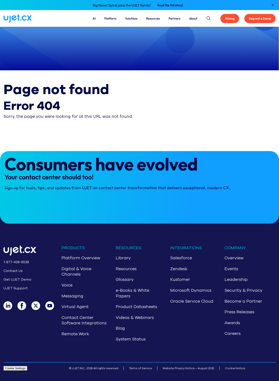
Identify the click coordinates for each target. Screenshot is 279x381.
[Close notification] (273, 5)
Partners (174, 18)
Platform (110, 18)
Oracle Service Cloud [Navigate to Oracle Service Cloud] (191, 301)
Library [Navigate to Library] (123, 258)
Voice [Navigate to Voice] (67, 285)
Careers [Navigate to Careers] (233, 333)
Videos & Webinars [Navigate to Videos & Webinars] (135, 317)
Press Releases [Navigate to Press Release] (239, 312)
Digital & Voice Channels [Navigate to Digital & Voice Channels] (76, 271)
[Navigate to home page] (22, 18)
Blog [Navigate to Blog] (120, 328)
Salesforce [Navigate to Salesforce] (181, 258)
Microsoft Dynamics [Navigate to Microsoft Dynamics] (190, 290)
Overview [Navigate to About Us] (234, 258)
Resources (153, 18)
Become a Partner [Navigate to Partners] (243, 301)
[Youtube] (52, 306)
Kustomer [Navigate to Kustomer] (180, 279)
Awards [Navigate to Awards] (232, 323)
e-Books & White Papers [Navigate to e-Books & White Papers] (132, 293)
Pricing (230, 18)
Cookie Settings (15, 368)
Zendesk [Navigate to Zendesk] (178, 269)
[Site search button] (208, 18)
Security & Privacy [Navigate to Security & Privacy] (243, 290)
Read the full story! (170, 5)
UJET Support (15, 288)
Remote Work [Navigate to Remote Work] (75, 334)
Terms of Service (140, 368)
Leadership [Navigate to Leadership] (236, 279)
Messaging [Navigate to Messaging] (72, 296)
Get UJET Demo (17, 279)
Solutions (131, 18)
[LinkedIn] (10, 306)
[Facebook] (24, 306)
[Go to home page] (25, 251)
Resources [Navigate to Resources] (126, 269)
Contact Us (13, 270)
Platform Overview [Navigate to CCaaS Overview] (80, 258)
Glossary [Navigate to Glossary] (125, 279)
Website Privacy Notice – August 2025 (188, 368)
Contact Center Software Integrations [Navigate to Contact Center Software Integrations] (84, 320)
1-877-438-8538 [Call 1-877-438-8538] (16, 262)
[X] (38, 306)
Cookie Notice (235, 368)
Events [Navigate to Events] (231, 269)
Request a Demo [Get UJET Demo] (260, 18)
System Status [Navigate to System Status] (131, 339)
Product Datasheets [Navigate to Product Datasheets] (136, 307)
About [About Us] (193, 18)
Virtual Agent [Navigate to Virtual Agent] (75, 307)
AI (94, 18)
